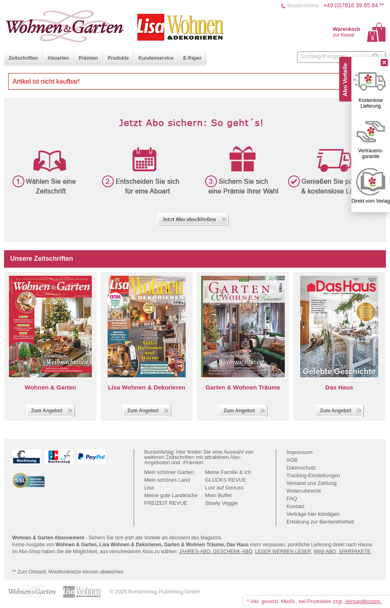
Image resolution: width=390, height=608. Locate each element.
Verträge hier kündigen (313, 514)
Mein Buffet (218, 495)
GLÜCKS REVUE (226, 480)
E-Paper (192, 58)
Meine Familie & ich (228, 472)
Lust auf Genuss (224, 488)
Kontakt (295, 506)
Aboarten (58, 58)
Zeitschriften (23, 58)
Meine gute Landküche (171, 495)
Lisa (149, 488)
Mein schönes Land (167, 480)
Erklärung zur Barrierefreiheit (320, 522)
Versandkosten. (363, 601)
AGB (291, 460)
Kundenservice (156, 58)
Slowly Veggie (221, 503)
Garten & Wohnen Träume (243, 387)
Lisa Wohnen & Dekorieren (147, 387)
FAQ (291, 498)
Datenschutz (301, 468)
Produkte (118, 58)
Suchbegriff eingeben (324, 56)
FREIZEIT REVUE (165, 503)
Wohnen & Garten (50, 387)
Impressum (299, 452)
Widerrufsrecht (303, 491)
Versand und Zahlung (311, 483)
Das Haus (339, 387)
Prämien (88, 58)
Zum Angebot (52, 410)
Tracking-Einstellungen (313, 475)
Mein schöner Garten (168, 472)
